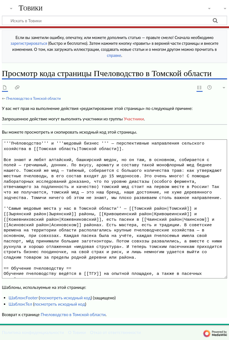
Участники (134, 118)
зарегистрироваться (28, 43)
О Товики (77, 332)
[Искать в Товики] (114, 20)
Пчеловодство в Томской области (33, 98)
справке (114, 55)
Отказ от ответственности (115, 332)
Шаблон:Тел (20, 304)
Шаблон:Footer (23, 297)
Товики (31, 8)
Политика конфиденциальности (33, 332)
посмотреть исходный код (65, 297)
